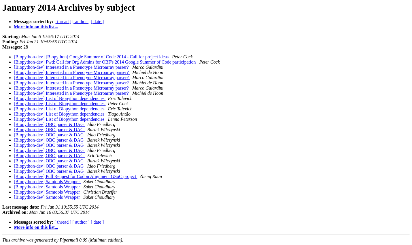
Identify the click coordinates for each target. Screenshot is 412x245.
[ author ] (81, 21)
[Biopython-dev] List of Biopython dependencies (60, 98)
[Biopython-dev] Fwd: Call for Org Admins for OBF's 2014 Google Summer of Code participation (105, 62)
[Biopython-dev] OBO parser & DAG (49, 124)
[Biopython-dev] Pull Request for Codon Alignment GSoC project (75, 176)
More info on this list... (36, 26)
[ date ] (97, 21)
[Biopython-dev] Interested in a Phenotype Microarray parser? (72, 67)
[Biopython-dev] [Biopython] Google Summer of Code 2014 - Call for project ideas (92, 56)
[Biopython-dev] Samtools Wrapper (47, 181)
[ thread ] (62, 21)
